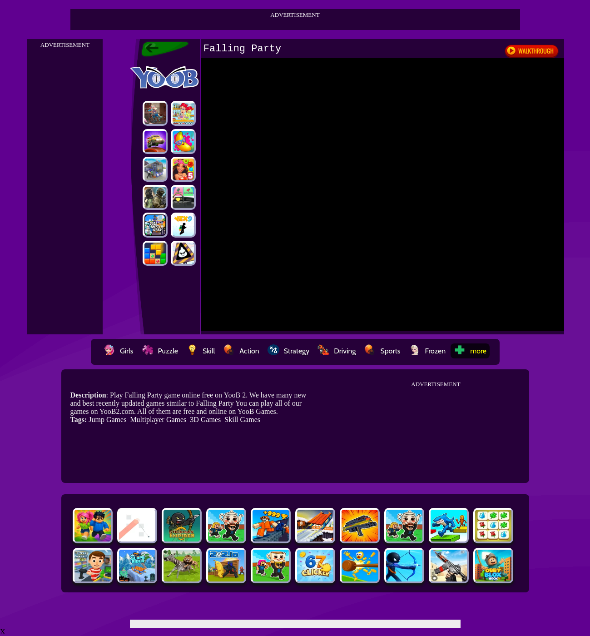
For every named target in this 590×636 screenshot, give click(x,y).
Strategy (289, 351)
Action (241, 351)
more (470, 351)
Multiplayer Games (158, 419)
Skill (200, 351)
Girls (119, 351)
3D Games (205, 419)
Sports (382, 351)
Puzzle (160, 351)
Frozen (427, 351)
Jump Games (107, 419)
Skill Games (242, 419)
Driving (336, 351)
